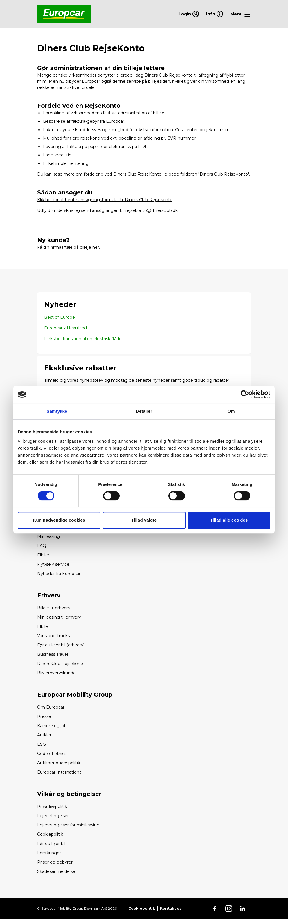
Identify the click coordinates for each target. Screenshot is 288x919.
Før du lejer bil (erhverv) (60, 645)
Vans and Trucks (53, 635)
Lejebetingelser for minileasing (68, 825)
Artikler (44, 735)
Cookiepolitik (50, 834)
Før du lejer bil (51, 843)
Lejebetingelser (53, 815)
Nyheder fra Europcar (58, 573)
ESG (41, 744)
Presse (44, 716)
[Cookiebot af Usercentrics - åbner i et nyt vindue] (244, 394)
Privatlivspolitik (52, 806)
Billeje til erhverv (53, 607)
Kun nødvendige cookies (59, 520)
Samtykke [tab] (57, 411)
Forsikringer (49, 852)
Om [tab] (231, 411)
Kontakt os (170, 908)
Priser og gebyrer (55, 862)
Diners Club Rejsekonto (61, 663)
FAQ (41, 545)
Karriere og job (52, 725)
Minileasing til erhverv (59, 617)
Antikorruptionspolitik (58, 762)
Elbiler (43, 555)
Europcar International (59, 772)
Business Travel (52, 654)
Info (214, 13)
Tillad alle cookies (229, 520)
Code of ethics (51, 753)
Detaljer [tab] (144, 411)
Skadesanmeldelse (56, 871)
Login (189, 13)
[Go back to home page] (64, 14)
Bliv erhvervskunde (56, 672)
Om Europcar (50, 707)
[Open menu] (240, 13)
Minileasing (48, 536)
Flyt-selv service (53, 564)
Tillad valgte (144, 520)
